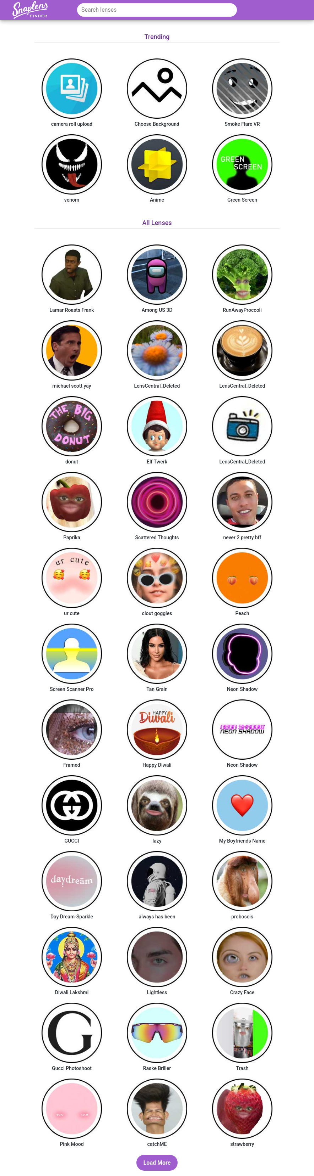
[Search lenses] (157, 10)
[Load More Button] (157, 1163)
